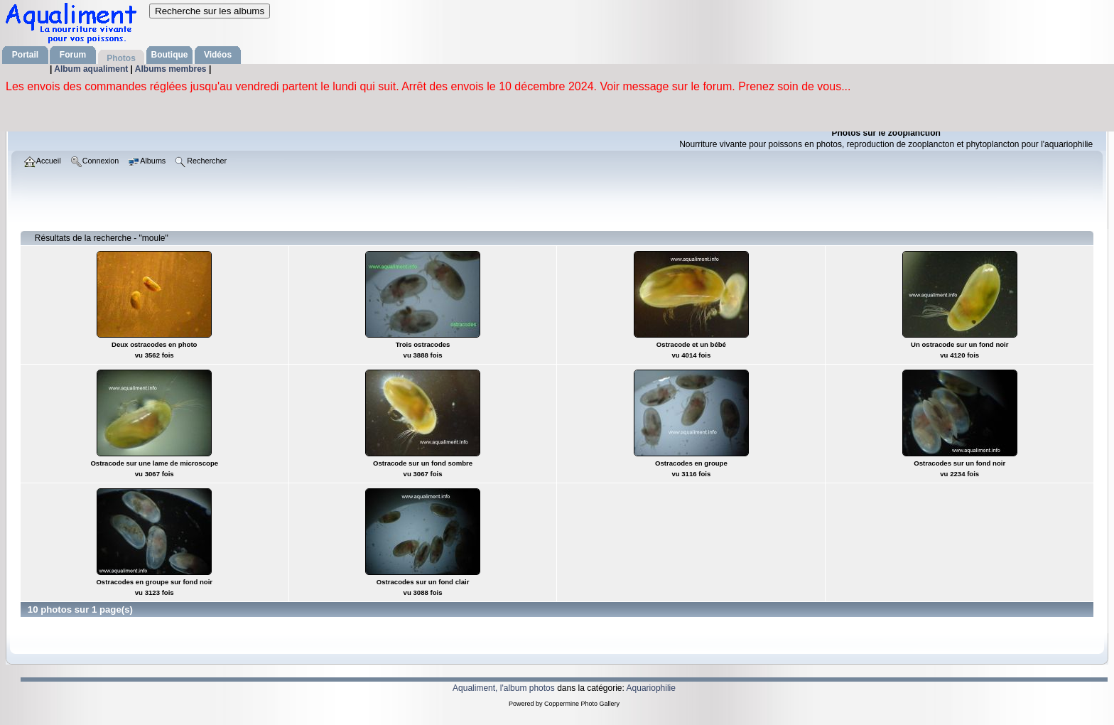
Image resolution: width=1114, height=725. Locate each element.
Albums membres (172, 69)
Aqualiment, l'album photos (504, 688)
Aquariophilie (651, 688)
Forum (73, 55)
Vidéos (218, 55)
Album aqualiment (92, 69)
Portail (25, 55)
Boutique (169, 55)
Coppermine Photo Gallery (582, 703)
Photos (121, 58)
